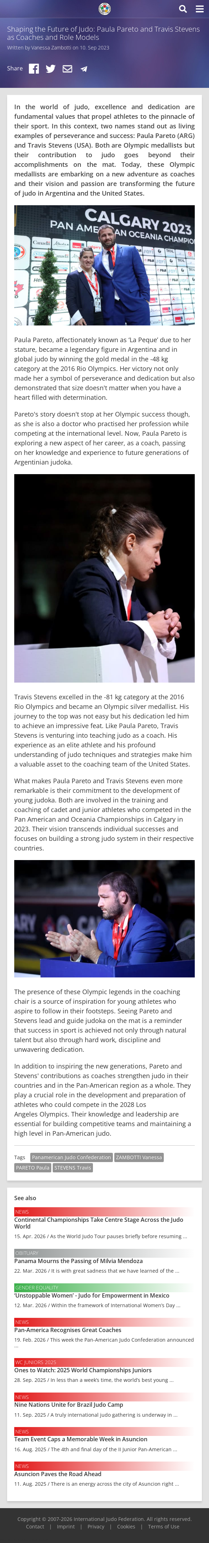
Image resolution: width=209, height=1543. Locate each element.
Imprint (66, 1526)
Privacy (96, 1526)
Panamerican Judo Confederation (71, 1157)
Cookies (126, 1526)
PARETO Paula (32, 1167)
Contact (35, 1526)
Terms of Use (163, 1526)
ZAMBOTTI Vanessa (139, 1157)
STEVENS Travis (72, 1167)
